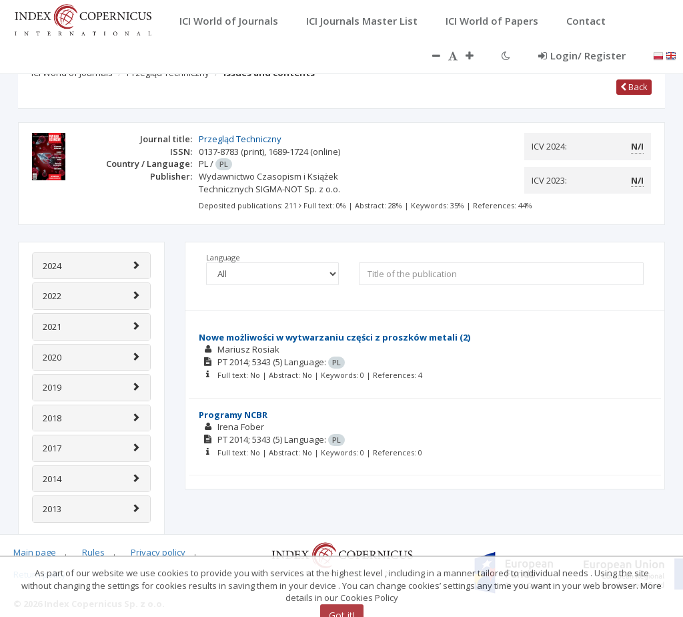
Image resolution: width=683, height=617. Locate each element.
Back (634, 87)
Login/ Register (582, 55)
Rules (93, 552)
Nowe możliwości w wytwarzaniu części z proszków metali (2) (334, 337)
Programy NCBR (233, 415)
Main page (34, 552)
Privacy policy (158, 552)
